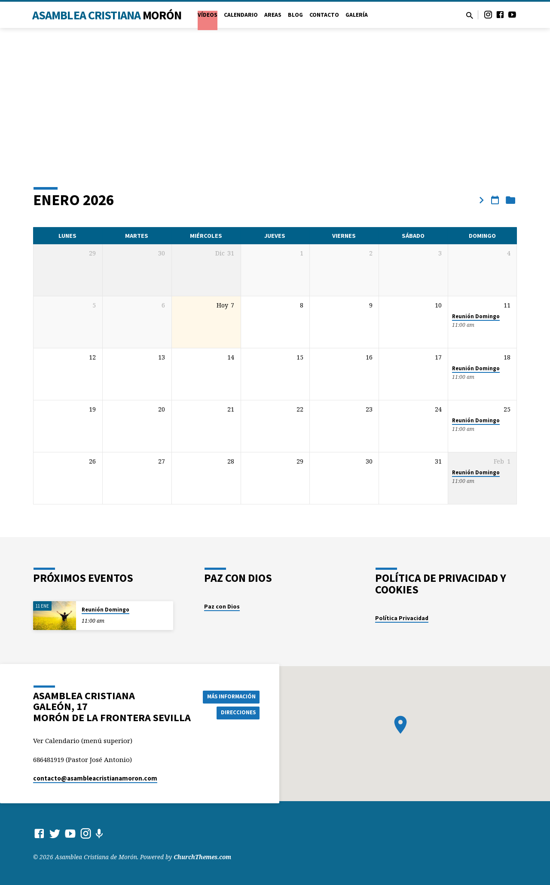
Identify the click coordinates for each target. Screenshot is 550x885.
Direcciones (241, 713)
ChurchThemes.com (202, 857)
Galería (356, 14)
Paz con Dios (222, 606)
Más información (233, 696)
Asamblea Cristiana (106, 15)
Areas (272, 14)
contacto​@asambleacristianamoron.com (95, 778)
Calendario (241, 14)
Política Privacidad (401, 618)
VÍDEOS (207, 14)
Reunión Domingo (476, 316)
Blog (295, 14)
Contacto (324, 14)
